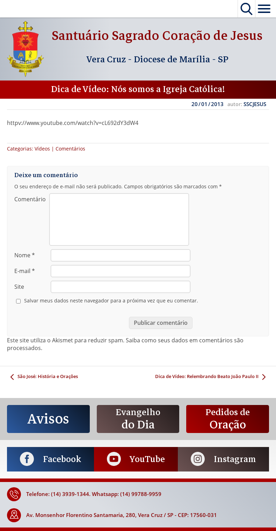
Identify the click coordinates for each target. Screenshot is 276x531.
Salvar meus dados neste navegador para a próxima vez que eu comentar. (111, 301)
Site (19, 287)
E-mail (24, 271)
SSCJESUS (255, 103)
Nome (24, 255)
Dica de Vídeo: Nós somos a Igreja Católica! (138, 89)
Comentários (70, 148)
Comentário (30, 199)
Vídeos (42, 148)
